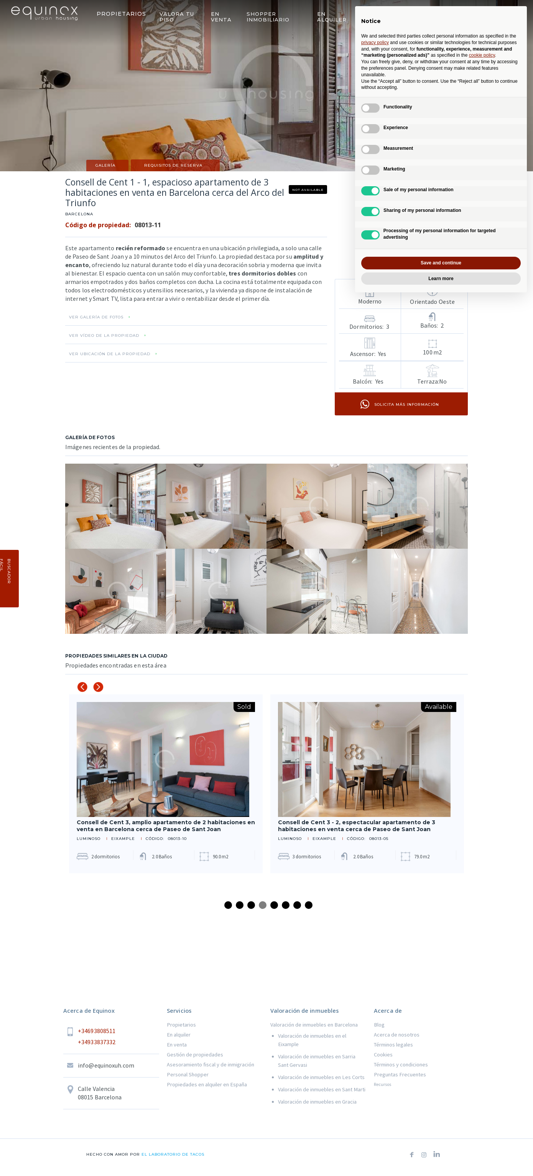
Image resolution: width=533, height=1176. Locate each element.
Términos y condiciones (401, 1064)
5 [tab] (274, 905)
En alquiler (179, 1034)
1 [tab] (228, 905)
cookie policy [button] (482, 55)
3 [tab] (251, 905)
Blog (379, 1024)
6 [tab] (286, 905)
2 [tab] (239, 905)
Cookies (383, 1054)
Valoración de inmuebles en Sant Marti (321, 1089)
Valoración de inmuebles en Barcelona (314, 1024)
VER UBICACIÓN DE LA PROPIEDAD (109, 354)
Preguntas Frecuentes (400, 1074)
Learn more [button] (440, 278)
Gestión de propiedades (195, 1054)
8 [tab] (309, 905)
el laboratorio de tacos (172, 1154)
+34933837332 (96, 1042)
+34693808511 (96, 1031)
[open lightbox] (115, 506)
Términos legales (393, 1044)
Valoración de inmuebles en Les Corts (321, 1077)
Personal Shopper (188, 1074)
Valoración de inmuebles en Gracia (317, 1101)
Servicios (179, 1010)
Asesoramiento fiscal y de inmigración (210, 1064)
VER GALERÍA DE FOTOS (96, 317)
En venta (177, 1044)
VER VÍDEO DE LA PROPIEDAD (104, 336)
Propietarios (181, 1024)
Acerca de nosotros (396, 1034)
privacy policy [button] (375, 42)
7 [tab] (297, 905)
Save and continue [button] (441, 263)
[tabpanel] (165, 783)
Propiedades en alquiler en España (207, 1084)
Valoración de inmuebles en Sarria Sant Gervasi (316, 1060)
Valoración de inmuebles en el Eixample (312, 1040)
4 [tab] (262, 905)
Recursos (382, 1084)
